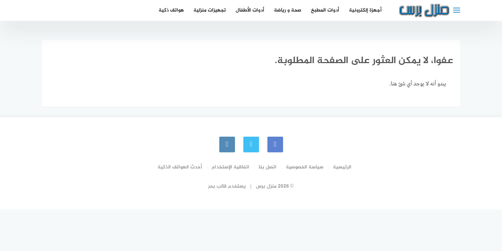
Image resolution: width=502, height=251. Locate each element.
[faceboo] (275, 144)
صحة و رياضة (287, 10)
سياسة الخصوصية (305, 167)
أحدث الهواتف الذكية (180, 167)
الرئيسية (342, 167)
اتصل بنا (267, 167)
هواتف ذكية (171, 10)
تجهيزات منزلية (209, 10)
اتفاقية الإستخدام (230, 167)
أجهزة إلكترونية (365, 10)
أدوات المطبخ (325, 10)
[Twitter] (251, 144)
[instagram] (227, 144)
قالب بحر (217, 186)
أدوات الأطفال (250, 10)
